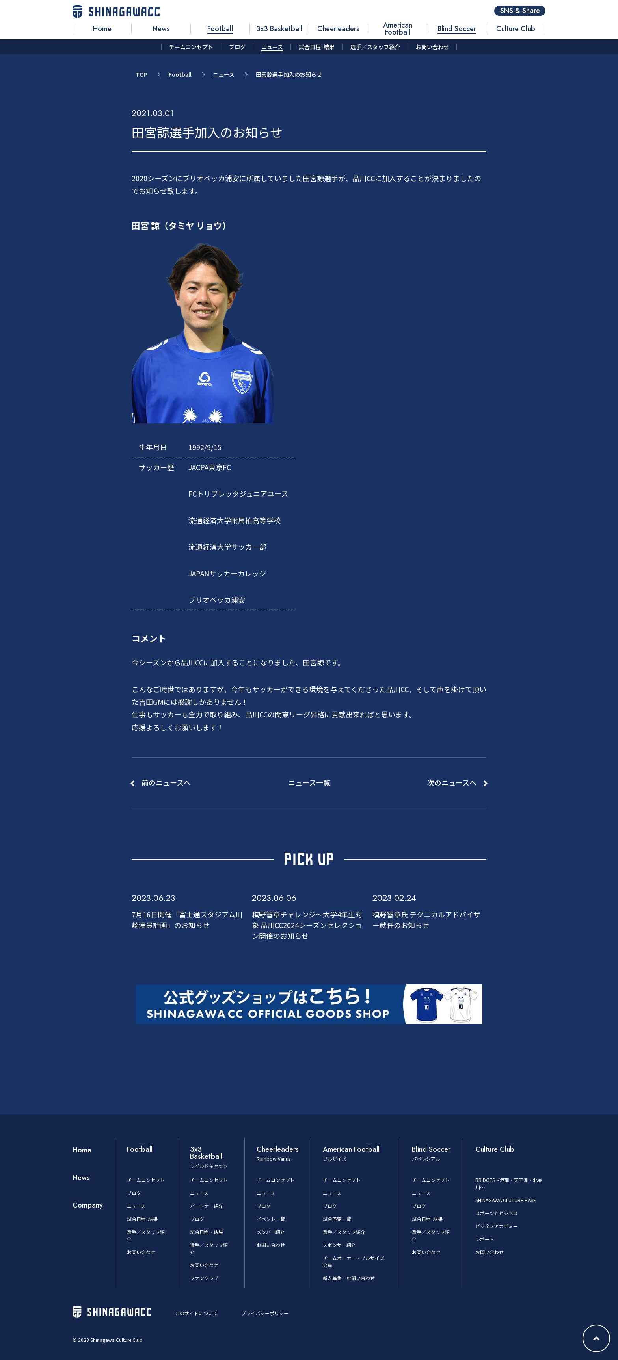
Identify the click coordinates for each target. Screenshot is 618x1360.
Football (180, 74)
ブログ (134, 1193)
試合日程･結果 (142, 1218)
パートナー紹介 (206, 1206)
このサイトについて (196, 1313)
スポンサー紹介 (339, 1244)
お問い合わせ (141, 1252)
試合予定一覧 (337, 1218)
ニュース (224, 74)
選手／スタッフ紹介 (344, 1231)
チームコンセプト (146, 1180)
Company (88, 1205)
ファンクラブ (204, 1278)
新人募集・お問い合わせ (349, 1278)
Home (82, 1150)
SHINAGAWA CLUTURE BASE (505, 1200)
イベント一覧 (271, 1218)
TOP (141, 74)
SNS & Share (520, 11)
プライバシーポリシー (265, 1313)
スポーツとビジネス (496, 1213)
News (81, 1178)
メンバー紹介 (271, 1231)
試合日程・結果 (206, 1231)
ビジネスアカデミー (496, 1226)
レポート (484, 1239)
